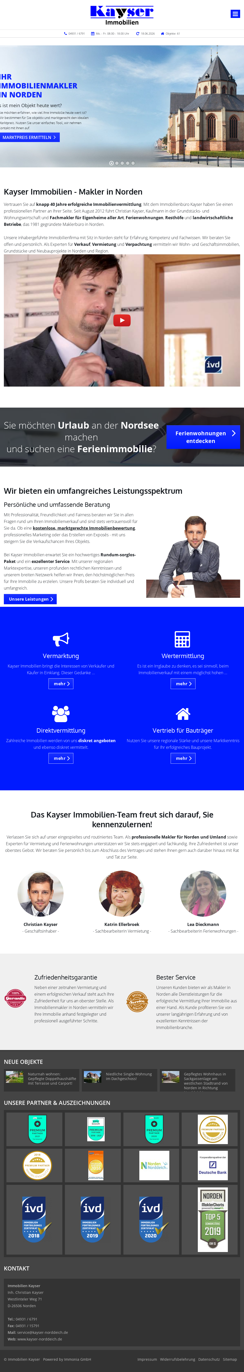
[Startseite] (122, 14)
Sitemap (230, 1359)
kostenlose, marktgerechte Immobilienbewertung (84, 528)
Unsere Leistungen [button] (29, 599)
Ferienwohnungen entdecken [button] (200, 437)
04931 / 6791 (77, 33)
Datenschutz (209, 1359)
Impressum (147, 1359)
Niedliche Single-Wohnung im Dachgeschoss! (129, 1076)
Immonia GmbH (77, 1359)
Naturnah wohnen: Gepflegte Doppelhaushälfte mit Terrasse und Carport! (52, 1079)
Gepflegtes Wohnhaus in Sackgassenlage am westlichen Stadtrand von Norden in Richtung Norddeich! (206, 1083)
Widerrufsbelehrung (177, 1359)
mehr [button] (59, 684)
